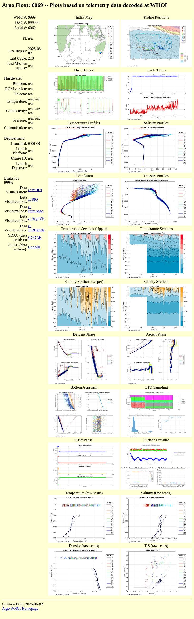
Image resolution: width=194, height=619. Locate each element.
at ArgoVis (36, 218)
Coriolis (34, 247)
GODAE (34, 237)
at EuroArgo (35, 209)
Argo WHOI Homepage (20, 608)
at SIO (33, 199)
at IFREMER (36, 228)
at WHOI (35, 190)
